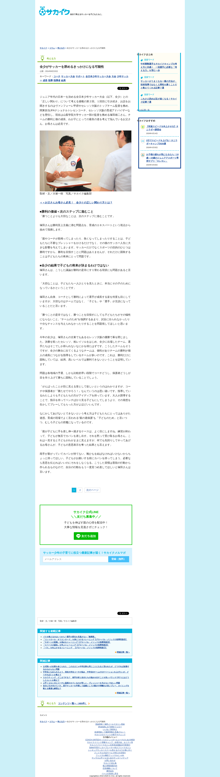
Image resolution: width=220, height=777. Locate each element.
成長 (45, 80)
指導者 (56, 80)
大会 (114, 76)
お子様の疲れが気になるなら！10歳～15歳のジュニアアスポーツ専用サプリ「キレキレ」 (162, 157)
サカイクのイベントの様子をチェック (110, 735)
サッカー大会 (68, 76)
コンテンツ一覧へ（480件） (72, 703)
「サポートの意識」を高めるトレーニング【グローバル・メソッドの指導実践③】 (77, 642)
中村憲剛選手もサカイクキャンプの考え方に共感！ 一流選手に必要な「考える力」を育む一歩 (159, 67)
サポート (80, 76)
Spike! (110, 747)
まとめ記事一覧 (143, 110)
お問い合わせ (110, 760)
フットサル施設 (110, 755)
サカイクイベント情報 (110, 742)
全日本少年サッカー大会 (98, 76)
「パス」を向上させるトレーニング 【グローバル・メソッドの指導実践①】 (75, 648)
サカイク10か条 (109, 763)
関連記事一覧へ (123, 652)
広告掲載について (110, 768)
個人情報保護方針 (110, 766)
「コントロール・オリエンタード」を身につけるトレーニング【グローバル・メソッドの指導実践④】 (85, 639)
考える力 (61, 48)
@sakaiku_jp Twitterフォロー (110, 727)
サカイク (43, 48)
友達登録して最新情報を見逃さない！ (110, 732)
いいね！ (110, 729)
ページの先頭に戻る (110, 773)
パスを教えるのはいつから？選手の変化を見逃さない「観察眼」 (69, 637)
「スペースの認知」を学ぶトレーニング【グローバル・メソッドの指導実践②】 (76, 645)
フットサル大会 (110, 753)
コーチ (56, 76)
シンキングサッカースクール (110, 750)
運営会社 (110, 771)
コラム (52, 48)
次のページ (92, 490)
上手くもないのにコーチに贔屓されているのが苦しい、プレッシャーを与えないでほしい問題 (81, 683)
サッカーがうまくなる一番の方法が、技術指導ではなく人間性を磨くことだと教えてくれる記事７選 (159, 84)
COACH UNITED (110, 740)
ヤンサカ (110, 758)
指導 (50, 80)
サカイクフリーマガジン (110, 745)
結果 (63, 80)
